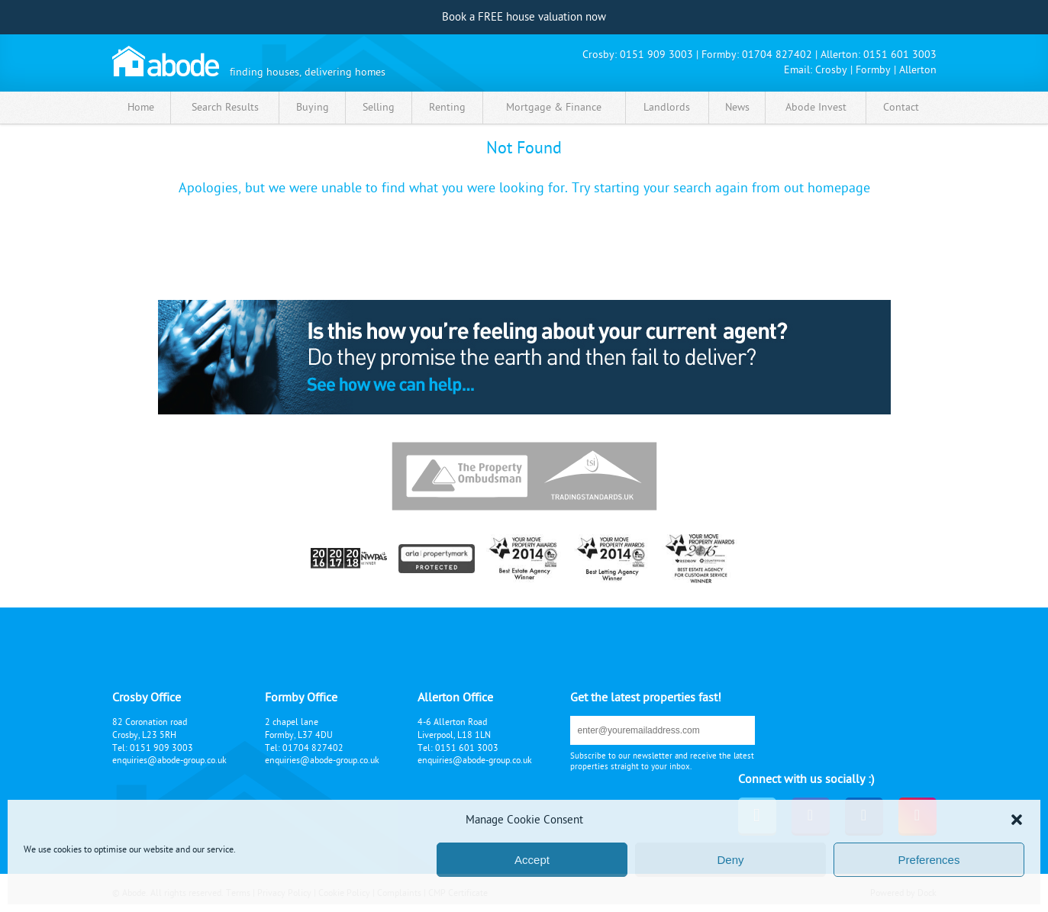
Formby (873, 69)
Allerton (918, 69)
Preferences (929, 859)
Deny (730, 859)
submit (731, 730)
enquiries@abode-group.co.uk (169, 760)
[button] (1016, 819)
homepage (839, 188)
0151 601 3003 (900, 54)
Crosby (831, 69)
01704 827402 (777, 54)
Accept (532, 859)
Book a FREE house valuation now (524, 17)
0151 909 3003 (656, 54)
